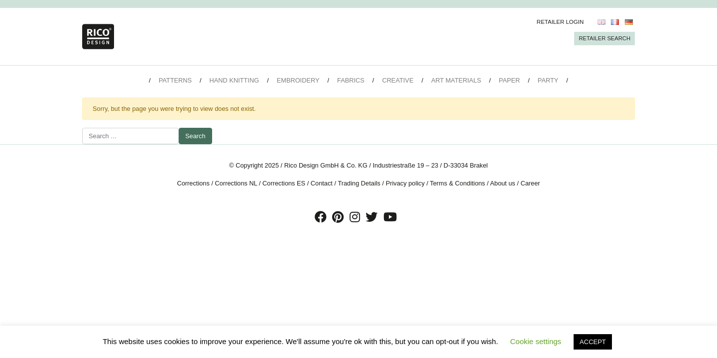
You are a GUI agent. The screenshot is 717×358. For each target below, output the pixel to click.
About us (502, 183)
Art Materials (456, 80)
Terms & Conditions (457, 183)
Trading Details (359, 183)
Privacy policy (405, 183)
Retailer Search (604, 38)
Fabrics (350, 80)
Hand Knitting (234, 80)
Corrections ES (283, 183)
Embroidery (298, 80)
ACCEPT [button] (593, 342)
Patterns (175, 80)
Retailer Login (560, 22)
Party (548, 80)
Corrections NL (236, 183)
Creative (397, 80)
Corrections (193, 183)
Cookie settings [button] (536, 341)
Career (530, 183)
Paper (509, 80)
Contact (322, 183)
